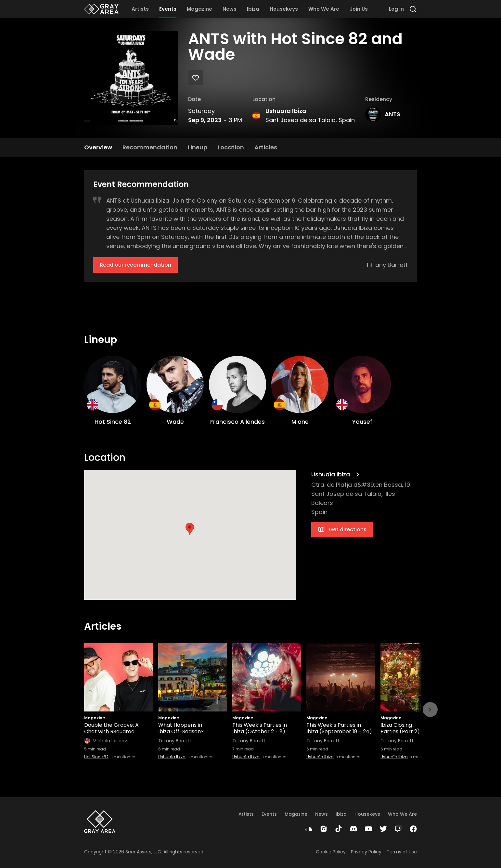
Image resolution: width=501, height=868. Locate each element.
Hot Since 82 (96, 757)
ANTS (392, 114)
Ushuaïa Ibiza (285, 111)
